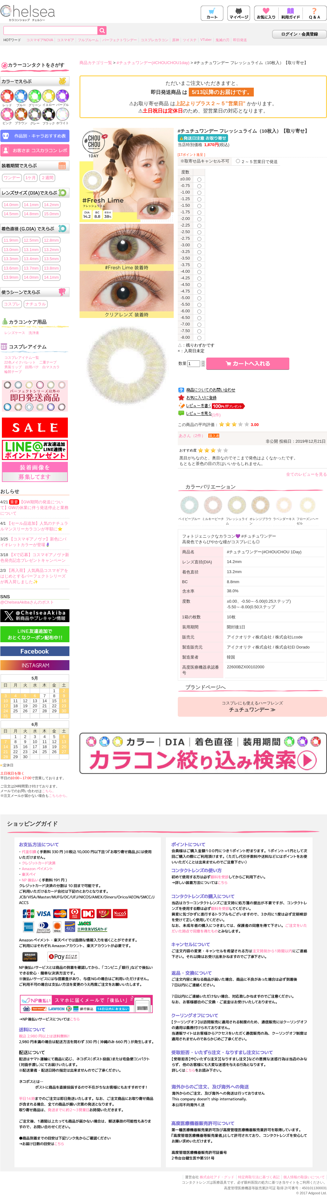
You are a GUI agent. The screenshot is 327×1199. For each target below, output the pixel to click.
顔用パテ (32, 367)
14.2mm (51, 204)
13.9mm (11, 277)
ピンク (7, 121)
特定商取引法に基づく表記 (259, 1177)
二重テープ (48, 362)
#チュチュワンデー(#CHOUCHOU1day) (153, 62)
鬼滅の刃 (222, 40)
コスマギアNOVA (39, 40)
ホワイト (62, 121)
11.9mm (11, 240)
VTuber (206, 39)
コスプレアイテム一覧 (21, 357)
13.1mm (31, 249)
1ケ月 (30, 177)
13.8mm (51, 268)
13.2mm (51, 249)
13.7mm (31, 268)
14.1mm (31, 204)
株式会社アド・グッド (217, 1177)
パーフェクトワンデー (119, 40)
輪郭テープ (13, 372)
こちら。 (49, 791)
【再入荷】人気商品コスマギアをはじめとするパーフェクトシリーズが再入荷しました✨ (34, 576)
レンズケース (14, 333)
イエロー (49, 103)
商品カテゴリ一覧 (95, 62)
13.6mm (11, 268)
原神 (175, 40)
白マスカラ (51, 367)
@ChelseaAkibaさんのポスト (27, 602)
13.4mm (31, 258)
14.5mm (11, 213)
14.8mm (31, 213)
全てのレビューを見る (306, 474)
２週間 (47, 177)
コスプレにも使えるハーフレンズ (252, 707)
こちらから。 (59, 795)
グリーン (35, 103)
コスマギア (65, 40)
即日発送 (240, 40)
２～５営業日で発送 (257, 161)
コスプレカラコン (154, 40)
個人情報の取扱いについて (304, 1177)
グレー (35, 121)
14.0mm (11, 204)
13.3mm (11, 258)
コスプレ (12, 304)
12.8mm (51, 240)
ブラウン (21, 121)
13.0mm (11, 249)
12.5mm (31, 240)
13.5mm (51, 258)
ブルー (21, 103)
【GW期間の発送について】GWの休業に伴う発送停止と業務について (34, 508)
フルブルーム (88, 40)
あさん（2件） (192, 435)
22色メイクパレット (20, 362)
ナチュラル (35, 304)
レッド (7, 103)
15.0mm (51, 213)
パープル (62, 103)
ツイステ (190, 40)
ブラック (49, 121)
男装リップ (13, 367)
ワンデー (12, 177)
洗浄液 (34, 333)
